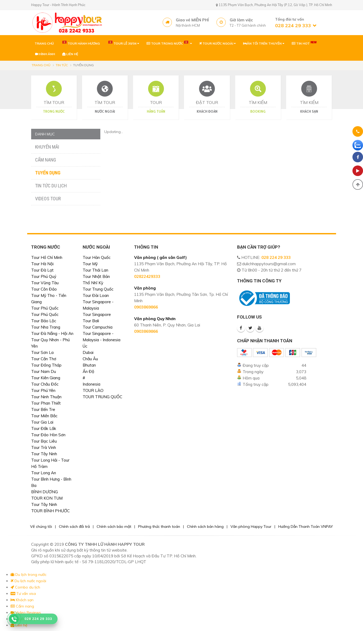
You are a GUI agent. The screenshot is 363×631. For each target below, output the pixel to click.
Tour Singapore (97, 314)
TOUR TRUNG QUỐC (102, 396)
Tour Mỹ (90, 263)
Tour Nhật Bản (96, 276)
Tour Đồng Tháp (46, 365)
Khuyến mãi (47, 147)
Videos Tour (48, 198)
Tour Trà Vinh (43, 447)
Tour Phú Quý (43, 276)
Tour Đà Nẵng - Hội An (52, 333)
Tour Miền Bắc (44, 415)
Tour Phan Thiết (46, 403)
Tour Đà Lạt (42, 270)
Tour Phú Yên (43, 390)
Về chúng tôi (41, 526)
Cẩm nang (45, 160)
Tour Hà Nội (42, 263)
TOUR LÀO (93, 390)
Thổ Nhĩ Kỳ (93, 282)
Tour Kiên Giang (45, 377)
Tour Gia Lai (42, 422)
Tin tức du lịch (51, 185)
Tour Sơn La (42, 352)
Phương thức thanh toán (159, 526)
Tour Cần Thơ (43, 358)
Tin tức (62, 65)
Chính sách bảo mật (114, 526)
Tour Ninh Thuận (46, 396)
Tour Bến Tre (43, 409)
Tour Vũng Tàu (45, 282)
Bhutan (89, 365)
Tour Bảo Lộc (43, 320)
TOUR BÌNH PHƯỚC (50, 510)
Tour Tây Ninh (44, 453)
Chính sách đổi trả (74, 526)
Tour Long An (43, 472)
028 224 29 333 (276, 257)
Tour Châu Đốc (45, 384)
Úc (85, 346)
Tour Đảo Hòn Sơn (48, 434)
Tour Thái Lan (95, 270)
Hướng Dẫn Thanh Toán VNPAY (305, 526)
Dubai (88, 352)
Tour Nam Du (43, 371)
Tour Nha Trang (45, 327)
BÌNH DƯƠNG (44, 491)
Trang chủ (41, 65)
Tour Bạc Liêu (44, 441)
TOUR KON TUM (47, 498)
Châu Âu (90, 358)
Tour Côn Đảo (44, 289)
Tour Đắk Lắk (43, 428)
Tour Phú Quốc (45, 308)
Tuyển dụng (47, 172)
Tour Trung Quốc (98, 289)
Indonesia (91, 384)
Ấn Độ (88, 371)
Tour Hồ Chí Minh (46, 257)
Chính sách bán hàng (205, 526)
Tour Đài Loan (96, 295)
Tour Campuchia (97, 327)
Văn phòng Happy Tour (250, 526)
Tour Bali (91, 320)
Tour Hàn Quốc (97, 257)
